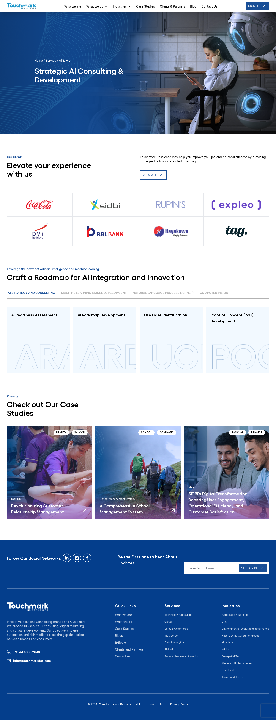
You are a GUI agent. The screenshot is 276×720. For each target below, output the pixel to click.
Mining (226, 649)
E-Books (121, 642)
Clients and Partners (129, 649)
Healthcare (228, 642)
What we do (97, 6)
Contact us (122, 656)
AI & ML (169, 649)
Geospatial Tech (231, 656)
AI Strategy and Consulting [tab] (31, 293)
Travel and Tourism (234, 677)
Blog (193, 6)
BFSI (224, 621)
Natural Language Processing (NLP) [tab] (163, 293)
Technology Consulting (178, 614)
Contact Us (209, 6)
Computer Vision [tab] (214, 293)
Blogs (119, 635)
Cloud (168, 621)
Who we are (72, 6)
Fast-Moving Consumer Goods (240, 635)
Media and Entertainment (237, 663)
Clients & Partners (172, 6)
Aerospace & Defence (235, 614)
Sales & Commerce (176, 628)
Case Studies (145, 6)
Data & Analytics (174, 642)
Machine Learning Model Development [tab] (94, 293)
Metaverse (171, 635)
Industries (122, 6)
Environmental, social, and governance (245, 628)
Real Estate (228, 670)
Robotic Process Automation (181, 656)
